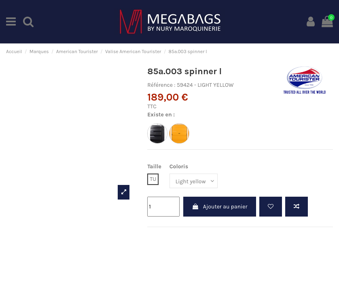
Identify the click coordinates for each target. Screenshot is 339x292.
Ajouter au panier (220, 206)
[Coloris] (194, 181)
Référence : (161, 85)
